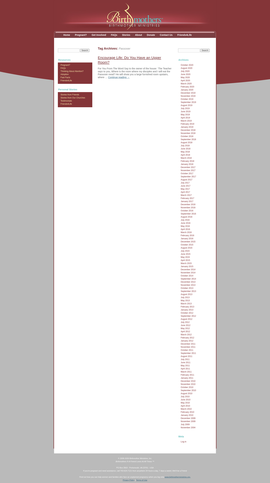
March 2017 (186, 195)
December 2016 (188, 204)
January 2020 (187, 90)
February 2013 (187, 307)
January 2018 (187, 164)
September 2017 (188, 176)
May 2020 (185, 77)
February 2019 (187, 124)
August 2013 (186, 294)
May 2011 (185, 365)
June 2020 (185, 74)
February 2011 (187, 375)
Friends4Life (184, 35)
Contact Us (166, 35)
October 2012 (187, 313)
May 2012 (185, 328)
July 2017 (185, 183)
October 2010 (187, 387)
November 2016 (188, 207)
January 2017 (187, 201)
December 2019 (188, 93)
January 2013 (187, 310)
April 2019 (185, 118)
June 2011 (185, 362)
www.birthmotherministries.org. (177, 477)
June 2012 (185, 325)
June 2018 (185, 149)
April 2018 (185, 155)
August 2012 (186, 319)
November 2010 (188, 384)
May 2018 (185, 152)
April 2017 (185, 192)
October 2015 (187, 245)
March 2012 (186, 334)
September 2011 (188, 353)
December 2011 (188, 344)
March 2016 (186, 232)
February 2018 (187, 161)
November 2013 (188, 285)
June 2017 (185, 186)
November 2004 (188, 427)
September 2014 (188, 279)
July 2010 (185, 396)
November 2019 (188, 96)
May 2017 (185, 189)
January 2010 (187, 415)
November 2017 (188, 170)
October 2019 (187, 99)
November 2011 (188, 347)
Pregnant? (81, 35)
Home (66, 35)
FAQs (114, 35)
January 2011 (187, 378)
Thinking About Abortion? (72, 71)
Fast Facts (65, 77)
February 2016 (187, 235)
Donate (151, 35)
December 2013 (188, 282)
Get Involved (99, 35)
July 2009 (185, 424)
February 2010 (187, 412)
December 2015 (188, 241)
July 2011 (185, 359)
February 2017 (187, 198)
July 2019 (185, 108)
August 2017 (186, 179)
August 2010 (186, 393)
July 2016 (185, 220)
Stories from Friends (70, 94)
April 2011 (185, 369)
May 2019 (185, 114)
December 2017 (188, 167)
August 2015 (186, 248)
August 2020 (186, 68)
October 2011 (187, 350)
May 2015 (185, 257)
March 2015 (186, 263)
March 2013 (186, 303)
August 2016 (186, 217)
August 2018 (186, 142)
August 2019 (186, 105)
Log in (183, 441)
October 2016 (187, 210)
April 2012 (185, 331)
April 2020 (185, 80)
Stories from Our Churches (73, 98)
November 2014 (188, 272)
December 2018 (188, 130)
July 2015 (185, 251)
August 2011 (186, 356)
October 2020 (187, 65)
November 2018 (188, 133)
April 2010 (185, 406)
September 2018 (188, 139)
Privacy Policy (128, 480)
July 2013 (185, 297)
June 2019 (185, 111)
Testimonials (66, 101)
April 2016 (185, 229)
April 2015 (185, 260)
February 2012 (187, 338)
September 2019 (188, 102)
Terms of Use (141, 480)
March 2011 (186, 372)
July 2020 (185, 71)
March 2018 (186, 158)
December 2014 (188, 269)
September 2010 (188, 390)
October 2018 (187, 136)
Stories (126, 35)
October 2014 (187, 276)
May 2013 (185, 300)
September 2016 (188, 214)
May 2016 (185, 226)
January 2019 (187, 127)
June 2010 (185, 399)
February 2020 (187, 87)
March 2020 (186, 83)
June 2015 (185, 254)
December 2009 (188, 418)
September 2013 (188, 291)
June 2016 (185, 223)
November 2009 (188, 421)
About (138, 35)
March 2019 (186, 121)
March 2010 (186, 409)
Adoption (65, 74)
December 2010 (188, 381)
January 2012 (187, 341)
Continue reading (119, 77)
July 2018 (185, 145)
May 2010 (185, 403)
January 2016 (187, 238)
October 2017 (187, 173)
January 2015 (187, 266)
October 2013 (187, 288)
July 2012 (185, 322)
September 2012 (188, 316)
